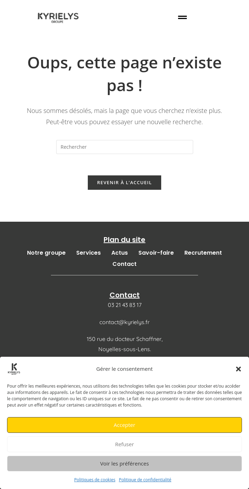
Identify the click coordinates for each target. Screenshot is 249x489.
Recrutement (203, 253)
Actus (119, 253)
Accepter (124, 424)
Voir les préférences (124, 463)
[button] (238, 369)
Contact (124, 264)
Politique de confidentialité (145, 480)
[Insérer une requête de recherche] (124, 147)
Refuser (124, 444)
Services (88, 253)
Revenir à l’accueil (124, 182)
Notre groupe (46, 253)
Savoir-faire (156, 253)
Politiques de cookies (94, 480)
